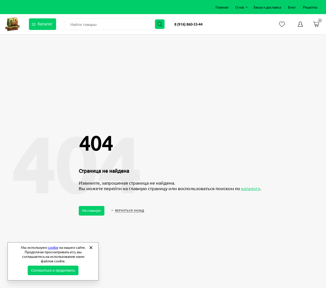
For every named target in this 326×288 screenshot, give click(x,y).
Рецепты (310, 7)
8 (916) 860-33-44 (188, 24)
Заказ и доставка (267, 7)
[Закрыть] (90, 247)
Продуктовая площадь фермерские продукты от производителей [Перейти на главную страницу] (12, 24)
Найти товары (83, 24)
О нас (239, 7)
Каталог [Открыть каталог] (45, 24)
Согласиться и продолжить (53, 270)
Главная (222, 7)
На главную (91, 210)
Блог (292, 7)
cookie (53, 247)
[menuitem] (222, 7)
